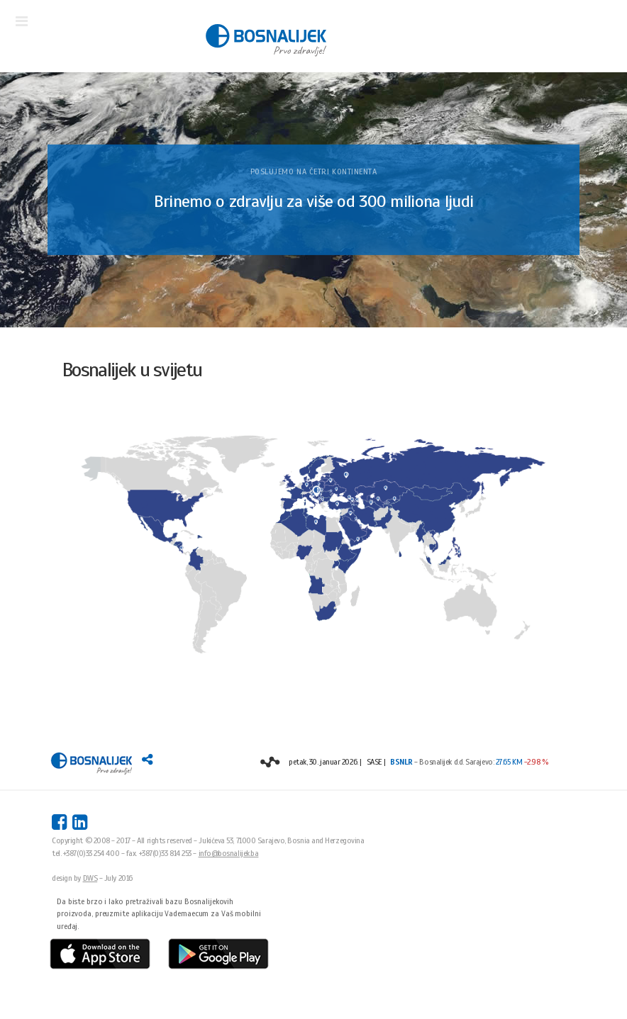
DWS (90, 878)
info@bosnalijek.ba (229, 853)
